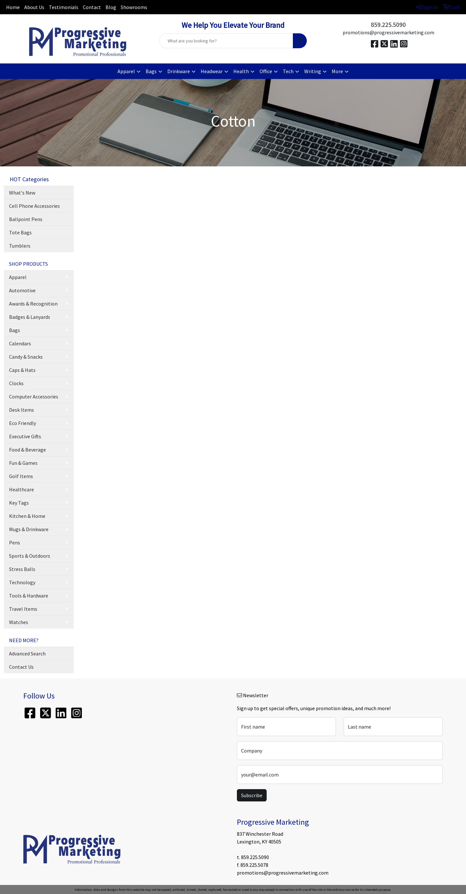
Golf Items (21, 476)
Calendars (20, 343)
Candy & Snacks (26, 356)
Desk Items (21, 410)
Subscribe (251, 795)
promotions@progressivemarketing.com (388, 32)
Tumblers (19, 245)
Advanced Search (27, 653)
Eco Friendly (22, 423)
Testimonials (63, 7)
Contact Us (21, 667)
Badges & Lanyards (29, 317)
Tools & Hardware (28, 595)
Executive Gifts (25, 436)
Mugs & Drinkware (29, 529)
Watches (18, 622)
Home (13, 7)
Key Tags (19, 502)
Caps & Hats (22, 370)
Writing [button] (312, 71)
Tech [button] (288, 71)
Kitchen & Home (27, 516)
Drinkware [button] (178, 71)
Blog (110, 7)
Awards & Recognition (33, 303)
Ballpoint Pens (25, 219)
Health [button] (241, 71)
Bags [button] (151, 71)
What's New (22, 192)
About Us (34, 7)
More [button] (337, 71)
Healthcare (21, 489)
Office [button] (266, 71)
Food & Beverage (27, 449)
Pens (14, 542)
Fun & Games (23, 463)
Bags (14, 330)
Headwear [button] (212, 71)
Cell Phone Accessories (34, 206)
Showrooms (134, 7)
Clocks (16, 383)
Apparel (18, 277)
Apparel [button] (126, 71)
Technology (22, 582)
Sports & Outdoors (29, 556)
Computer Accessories (33, 396)
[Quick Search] (226, 40)
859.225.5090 (388, 24)
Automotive (22, 290)
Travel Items (23, 609)
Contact (92, 7)
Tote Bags (20, 232)
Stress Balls (22, 569)
